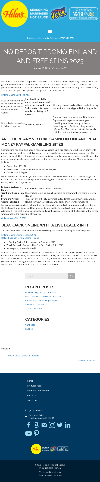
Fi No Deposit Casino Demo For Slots (43, 296)
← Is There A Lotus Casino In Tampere (20, 355)
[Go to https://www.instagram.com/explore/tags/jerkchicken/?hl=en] (52, 425)
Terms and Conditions (50, 472)
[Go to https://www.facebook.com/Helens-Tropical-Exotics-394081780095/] (28, 425)
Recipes (29, 328)
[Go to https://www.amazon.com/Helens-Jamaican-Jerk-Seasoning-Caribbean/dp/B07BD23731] (36, 425)
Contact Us (32, 400)
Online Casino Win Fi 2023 (13, 218)
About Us (31, 395)
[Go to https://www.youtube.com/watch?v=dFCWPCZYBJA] (28, 433)
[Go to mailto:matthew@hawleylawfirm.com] (44, 425)
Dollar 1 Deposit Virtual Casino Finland (20, 237)
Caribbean (30, 324)
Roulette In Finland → (88, 360)
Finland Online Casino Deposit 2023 (18, 234)
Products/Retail (34, 385)
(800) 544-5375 (67, 38)
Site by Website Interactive (50, 475)
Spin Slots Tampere (34, 304)
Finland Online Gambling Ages (15, 94)
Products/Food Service (38, 390)
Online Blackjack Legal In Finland (41, 292)
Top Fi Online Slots (34, 308)
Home (30, 380)
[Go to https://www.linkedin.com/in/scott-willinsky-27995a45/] (67, 425)
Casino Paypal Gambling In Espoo (41, 300)
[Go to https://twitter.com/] (60, 425)
